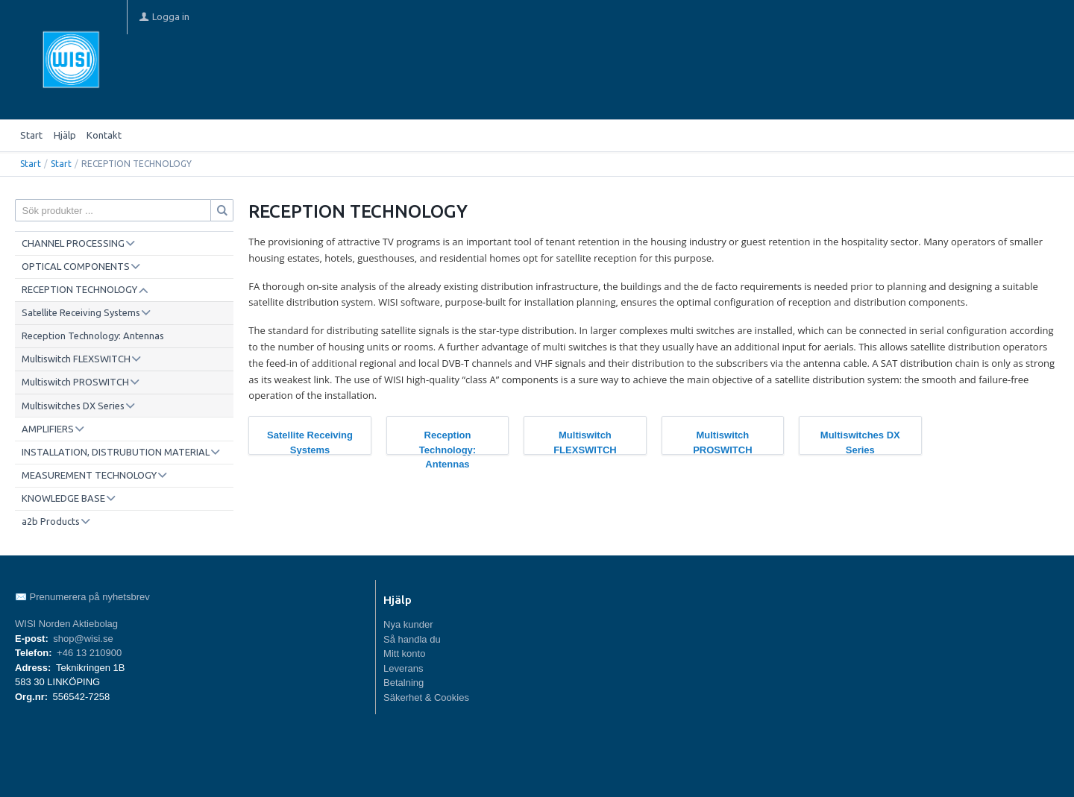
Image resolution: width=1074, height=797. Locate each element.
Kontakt (104, 135)
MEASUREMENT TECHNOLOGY (89, 475)
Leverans (403, 668)
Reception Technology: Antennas (93, 335)
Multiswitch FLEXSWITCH (76, 358)
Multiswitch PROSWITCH (75, 382)
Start (31, 135)
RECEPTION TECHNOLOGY (79, 289)
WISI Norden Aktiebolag (66, 623)
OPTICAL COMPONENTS (76, 266)
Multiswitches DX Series (73, 405)
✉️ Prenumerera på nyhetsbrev (82, 596)
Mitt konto (404, 653)
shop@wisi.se (83, 638)
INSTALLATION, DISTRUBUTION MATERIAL (116, 452)
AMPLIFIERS (48, 428)
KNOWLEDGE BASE (63, 498)
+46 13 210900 (89, 652)
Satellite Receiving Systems (81, 312)
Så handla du (412, 639)
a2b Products (51, 521)
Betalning (403, 682)
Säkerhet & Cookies (426, 697)
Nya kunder (408, 624)
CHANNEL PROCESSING (73, 243)
